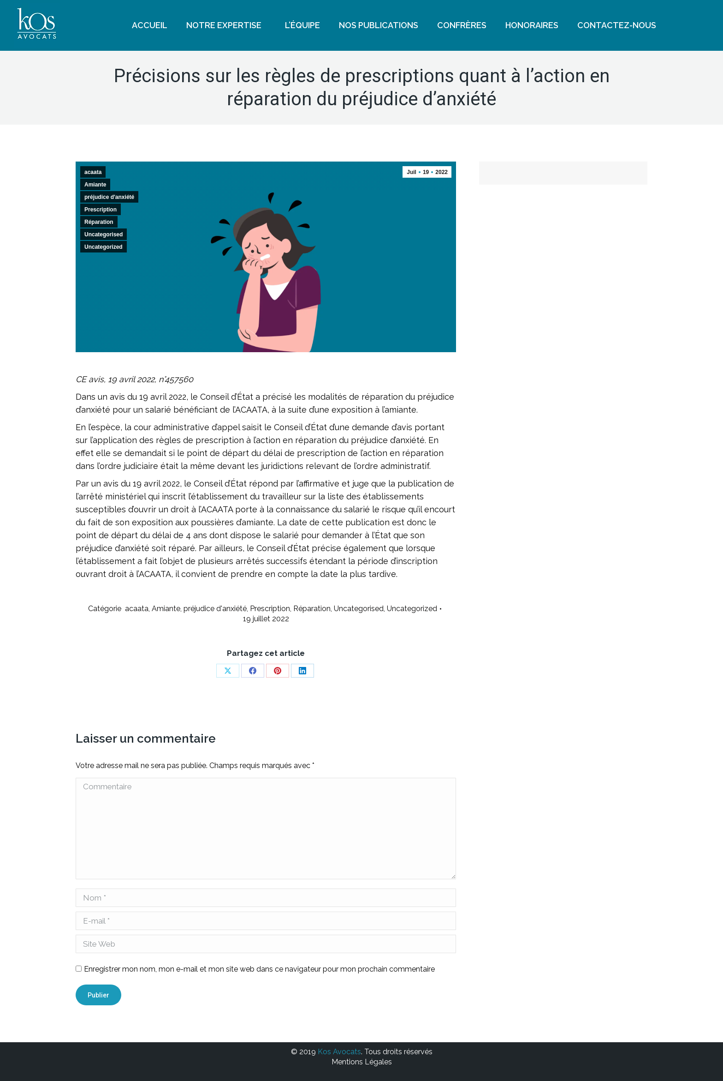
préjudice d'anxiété (109, 197)
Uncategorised (103, 234)
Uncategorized (103, 247)
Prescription (100, 209)
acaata (92, 172)
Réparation (98, 222)
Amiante (95, 184)
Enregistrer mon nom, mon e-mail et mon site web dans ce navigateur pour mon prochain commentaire (259, 969)
